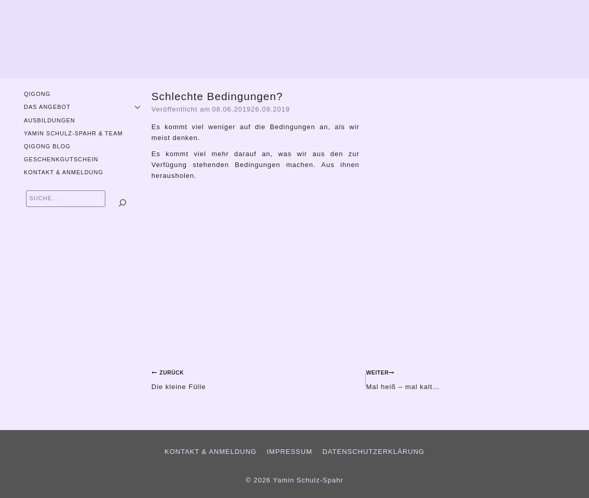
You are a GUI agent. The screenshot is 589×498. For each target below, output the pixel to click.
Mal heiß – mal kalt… (473, 378)
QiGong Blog (47, 146)
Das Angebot (47, 107)
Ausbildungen (49, 120)
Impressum (289, 451)
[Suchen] (122, 203)
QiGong (37, 94)
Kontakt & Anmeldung (63, 172)
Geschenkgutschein (61, 159)
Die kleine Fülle (256, 378)
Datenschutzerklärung (373, 451)
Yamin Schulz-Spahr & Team (73, 133)
